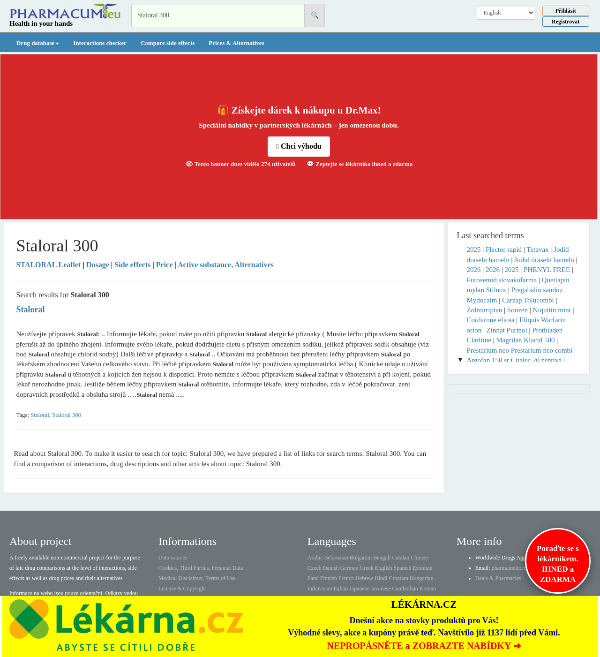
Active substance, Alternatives (226, 265)
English (383, 568)
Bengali (381, 557)
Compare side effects (168, 42)
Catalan (400, 557)
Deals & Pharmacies (498, 578)
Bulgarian (361, 557)
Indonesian (320, 588)
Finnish (328, 578)
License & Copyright (182, 588)
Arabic (315, 557)
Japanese (359, 588)
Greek (366, 568)
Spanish (402, 568)
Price (164, 265)
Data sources (173, 557)
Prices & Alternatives (236, 42)
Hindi (381, 578)
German (349, 568)
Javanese (381, 588)
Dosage (97, 265)
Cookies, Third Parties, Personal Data (200, 568)
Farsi (313, 578)
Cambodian (405, 588)
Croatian (398, 578)
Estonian (423, 568)
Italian (341, 588)
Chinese (420, 557)
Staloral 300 (66, 415)
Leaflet (49, 265)
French (346, 578)
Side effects (132, 265)
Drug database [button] (37, 42)
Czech (315, 568)
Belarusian (336, 557)
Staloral (39, 415)
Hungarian (422, 578)
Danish (331, 568)
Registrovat (565, 21)
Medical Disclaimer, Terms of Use (197, 578)
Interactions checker (100, 42)
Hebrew (364, 578)
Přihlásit (565, 11)
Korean (428, 588)
